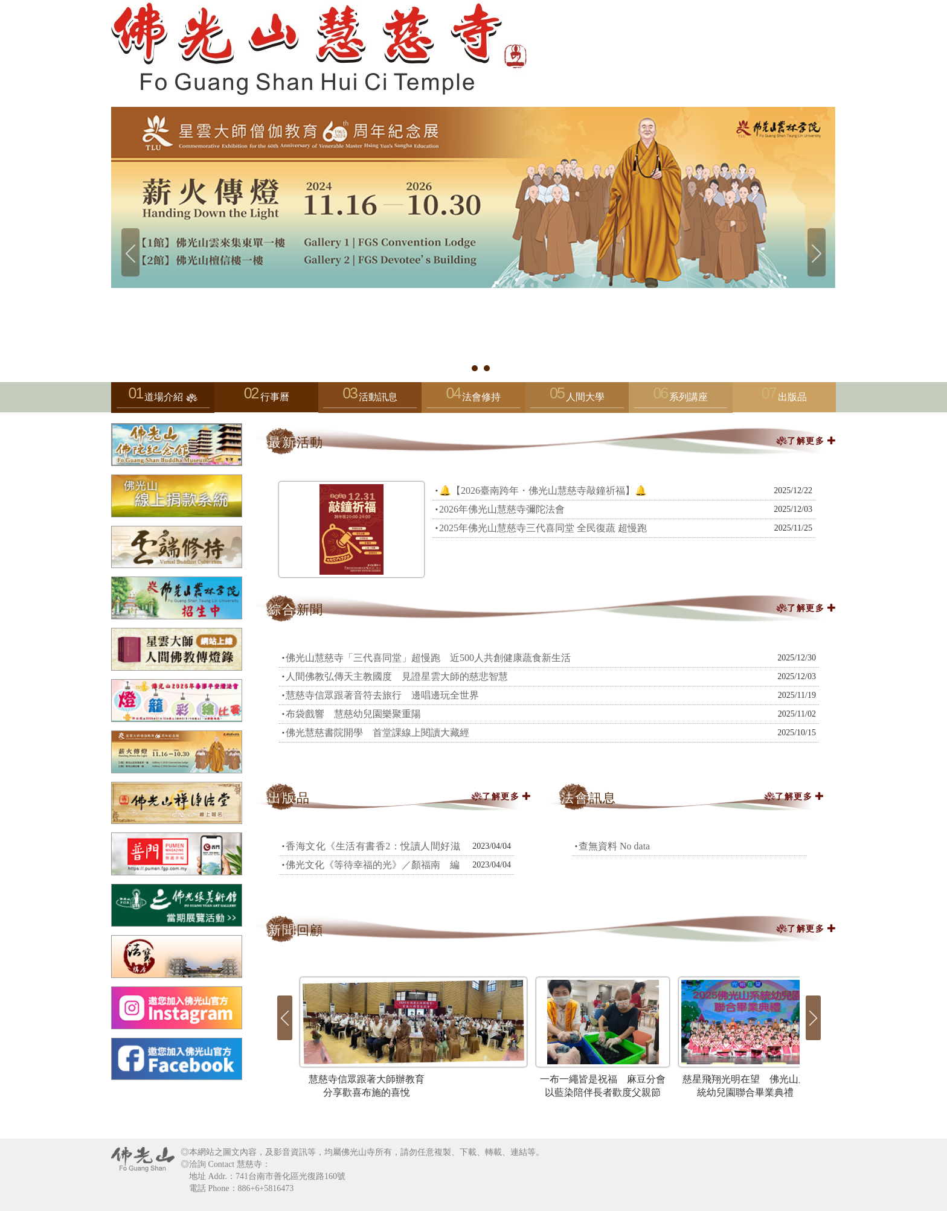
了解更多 (813, 441)
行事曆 (274, 397)
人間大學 (576, 400)
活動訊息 (369, 400)
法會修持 (473, 400)
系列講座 (680, 400)
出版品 (792, 397)
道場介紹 (163, 400)
